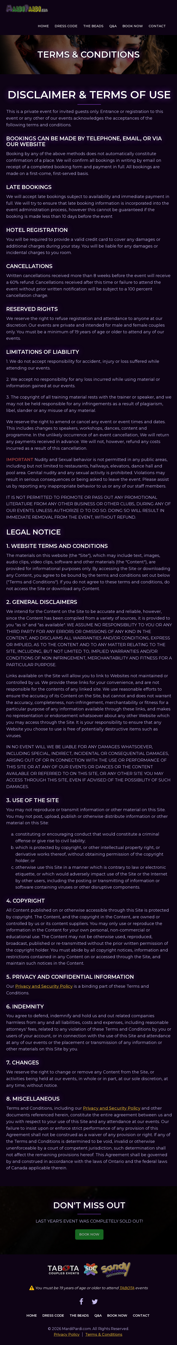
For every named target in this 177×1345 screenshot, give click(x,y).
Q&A (113, 26)
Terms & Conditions (103, 1334)
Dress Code (66, 26)
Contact (157, 26)
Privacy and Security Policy (44, 986)
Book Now (132, 26)
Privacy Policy (67, 1334)
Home (43, 26)
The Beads (93, 26)
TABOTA (126, 1288)
